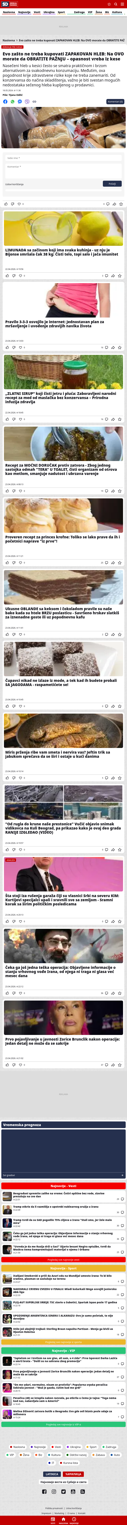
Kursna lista (70, 1463)
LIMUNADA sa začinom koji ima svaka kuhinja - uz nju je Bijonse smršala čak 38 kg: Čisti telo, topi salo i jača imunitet (63, 244)
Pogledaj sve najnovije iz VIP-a (63, 1424)
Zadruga (79, 12)
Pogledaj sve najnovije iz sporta (63, 1342)
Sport (61, 12)
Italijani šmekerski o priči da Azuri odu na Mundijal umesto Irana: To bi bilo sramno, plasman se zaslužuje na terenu (63, 1279)
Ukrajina (48, 12)
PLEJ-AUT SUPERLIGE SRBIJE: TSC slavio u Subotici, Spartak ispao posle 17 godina (63, 1305)
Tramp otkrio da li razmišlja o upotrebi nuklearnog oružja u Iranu (63, 1210)
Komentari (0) (115, 101)
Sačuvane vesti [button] (109, 4)
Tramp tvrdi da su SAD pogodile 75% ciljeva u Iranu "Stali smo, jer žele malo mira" (63, 1223)
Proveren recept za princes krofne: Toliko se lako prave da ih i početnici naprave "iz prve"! (63, 531)
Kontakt (81, 1513)
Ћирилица (73, 1474)
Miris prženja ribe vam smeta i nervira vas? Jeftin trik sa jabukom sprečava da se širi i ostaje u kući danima (63, 746)
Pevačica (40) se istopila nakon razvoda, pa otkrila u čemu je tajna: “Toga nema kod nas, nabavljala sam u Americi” (63, 1401)
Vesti (37, 12)
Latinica (52, 1474)
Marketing (59, 1513)
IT (53, 1463)
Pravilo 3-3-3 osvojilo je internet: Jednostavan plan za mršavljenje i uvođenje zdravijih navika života (63, 316)
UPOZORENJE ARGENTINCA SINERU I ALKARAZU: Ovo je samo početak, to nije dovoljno (63, 1319)
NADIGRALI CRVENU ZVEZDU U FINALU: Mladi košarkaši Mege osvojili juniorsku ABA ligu (63, 1292)
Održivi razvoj (78, 1455)
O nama (71, 1513)
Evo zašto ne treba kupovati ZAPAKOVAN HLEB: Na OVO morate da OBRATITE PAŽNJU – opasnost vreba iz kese (63, 56)
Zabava (100, 1455)
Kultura (117, 12)
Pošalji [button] (112, 183)
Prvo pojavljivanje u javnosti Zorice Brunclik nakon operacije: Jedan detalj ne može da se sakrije (63, 1033)
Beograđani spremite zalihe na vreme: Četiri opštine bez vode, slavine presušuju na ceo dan (63, 1196)
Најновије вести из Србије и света (63, 1482)
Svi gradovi (9, 1175)
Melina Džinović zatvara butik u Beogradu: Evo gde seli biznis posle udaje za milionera (63, 1414)
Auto (117, 1455)
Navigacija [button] (122, 4)
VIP (90, 12)
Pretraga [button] (115, 4)
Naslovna (9, 12)
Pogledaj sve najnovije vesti (63, 1259)
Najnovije (24, 12)
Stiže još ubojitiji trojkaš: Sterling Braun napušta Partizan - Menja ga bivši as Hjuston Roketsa (63, 1332)
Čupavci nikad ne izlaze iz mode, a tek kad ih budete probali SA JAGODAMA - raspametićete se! (63, 675)
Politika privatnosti (54, 1508)
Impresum (46, 1513)
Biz (107, 12)
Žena (99, 12)
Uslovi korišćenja (14, 184)
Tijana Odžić (15, 94)
